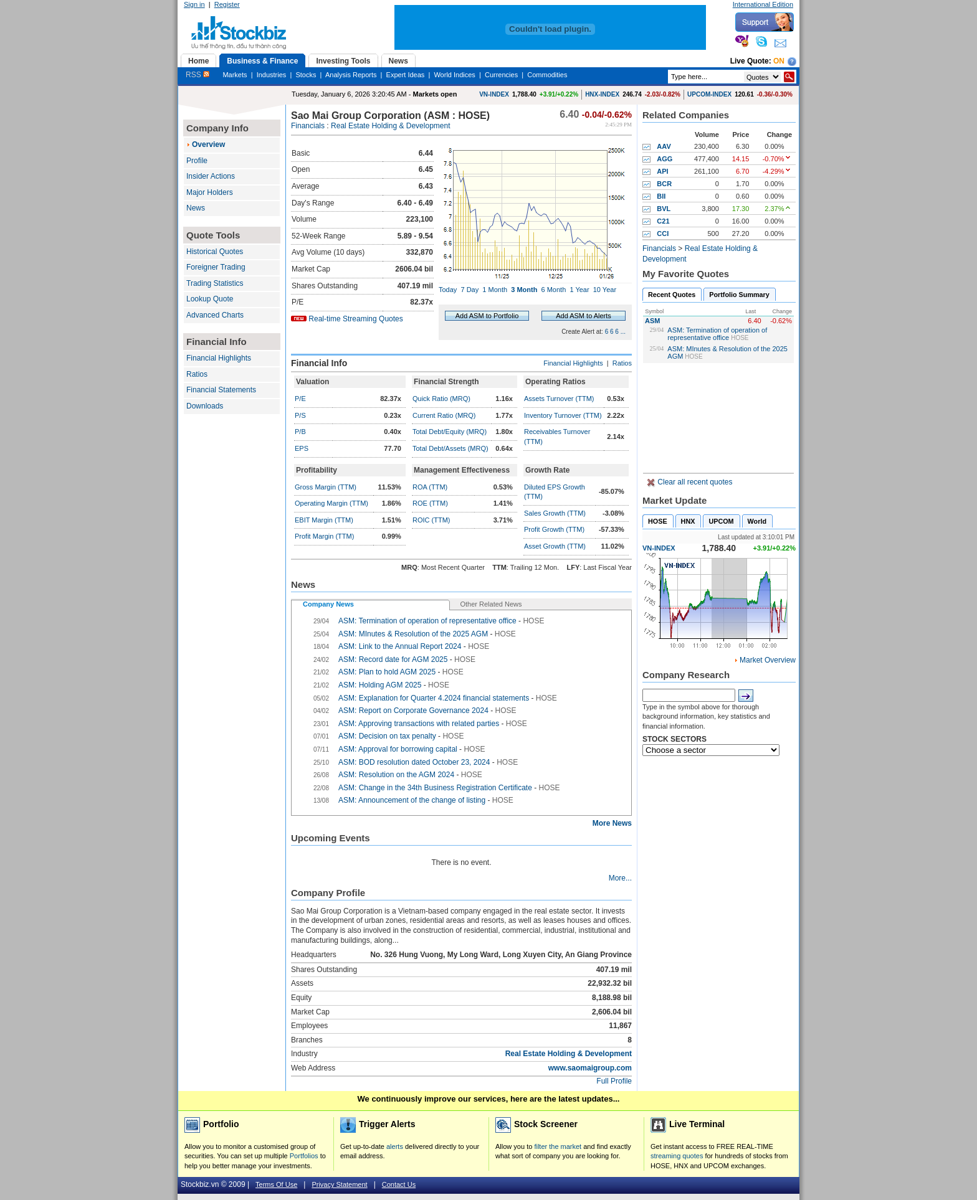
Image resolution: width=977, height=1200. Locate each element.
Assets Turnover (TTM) (559, 398)
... (623, 331)
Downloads (204, 406)
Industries (272, 74)
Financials (308, 125)
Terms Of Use (276, 1184)
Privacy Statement (339, 1184)
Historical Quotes (214, 251)
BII (661, 196)
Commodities (547, 74)
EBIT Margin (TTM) (324, 520)
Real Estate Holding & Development (390, 125)
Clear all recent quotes (693, 482)
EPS (301, 448)
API (662, 171)
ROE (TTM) (430, 503)
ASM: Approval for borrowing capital (398, 749)
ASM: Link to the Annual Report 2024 (399, 646)
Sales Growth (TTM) (555, 513)
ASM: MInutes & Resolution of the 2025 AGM (413, 634)
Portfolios (304, 1156)
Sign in (194, 4)
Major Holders (209, 192)
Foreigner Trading (215, 267)
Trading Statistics (215, 283)
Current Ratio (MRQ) (443, 415)
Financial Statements (221, 389)
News (195, 208)
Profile (196, 160)
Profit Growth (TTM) (554, 529)
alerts (394, 1146)
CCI (663, 233)
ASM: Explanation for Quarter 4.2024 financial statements (433, 698)
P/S (300, 415)
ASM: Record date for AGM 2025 (392, 659)
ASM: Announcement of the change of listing (411, 800)
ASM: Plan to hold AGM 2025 (387, 672)
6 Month (553, 289)
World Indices (454, 74)
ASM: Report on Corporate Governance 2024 (413, 710)
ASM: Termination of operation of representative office (717, 333)
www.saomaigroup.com (590, 1068)
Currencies (501, 74)
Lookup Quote (209, 299)
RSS (197, 74)
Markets (234, 74)
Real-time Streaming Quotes (355, 318)
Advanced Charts (215, 315)
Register (227, 4)
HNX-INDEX (602, 94)
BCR (664, 183)
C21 (663, 221)
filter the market (557, 1146)
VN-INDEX (494, 94)
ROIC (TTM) (431, 520)
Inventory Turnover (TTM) (563, 415)
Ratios (196, 374)
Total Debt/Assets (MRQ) (450, 448)
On (778, 61)
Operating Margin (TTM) (331, 503)
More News (612, 823)
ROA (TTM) (429, 487)
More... (620, 878)
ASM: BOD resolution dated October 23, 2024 (414, 762)
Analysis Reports (351, 74)
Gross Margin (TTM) (325, 487)
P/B (300, 431)
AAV (663, 146)
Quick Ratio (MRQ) (441, 398)
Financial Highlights (218, 358)
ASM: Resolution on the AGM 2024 (396, 774)
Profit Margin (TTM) (324, 536)
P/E (300, 398)
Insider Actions (210, 176)
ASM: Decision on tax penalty (387, 736)
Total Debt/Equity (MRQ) (449, 431)
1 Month (494, 289)
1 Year (579, 289)
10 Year (604, 289)
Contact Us (399, 1184)
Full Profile (614, 1081)
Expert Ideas (405, 74)
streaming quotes (677, 1156)
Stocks (305, 74)
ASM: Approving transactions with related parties (419, 723)
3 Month (524, 289)
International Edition (763, 4)
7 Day (469, 289)
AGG (664, 159)
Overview (208, 144)
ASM (652, 320)
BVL (663, 208)
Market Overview (768, 660)
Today (448, 289)
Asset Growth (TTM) (555, 546)
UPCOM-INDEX (709, 94)
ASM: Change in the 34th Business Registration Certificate (435, 787)
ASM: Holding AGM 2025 (381, 685)
